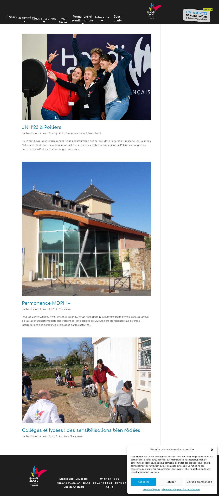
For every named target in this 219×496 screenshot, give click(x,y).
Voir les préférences (199, 481)
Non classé (94, 133)
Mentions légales (151, 489)
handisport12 (33, 133)
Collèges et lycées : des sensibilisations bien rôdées (81, 430)
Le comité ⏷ (24, 19)
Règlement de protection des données (181, 489)
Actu (61, 133)
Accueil (12, 16)
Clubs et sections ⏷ (44, 20)
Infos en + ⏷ (102, 18)
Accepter (143, 481)
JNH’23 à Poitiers (41, 127)
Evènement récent (76, 133)
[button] (212, 449)
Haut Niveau (63, 20)
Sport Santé (118, 18)
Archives (64, 436)
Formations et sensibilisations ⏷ (82, 20)
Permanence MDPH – (46, 303)
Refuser (171, 481)
